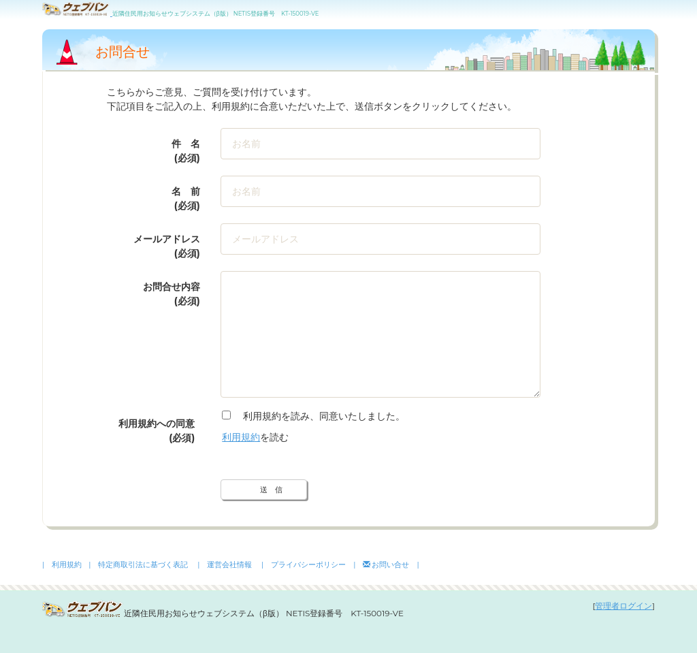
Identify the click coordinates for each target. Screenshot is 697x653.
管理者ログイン (623, 606)
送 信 (271, 489)
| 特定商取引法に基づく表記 (138, 564)
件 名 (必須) (186, 151)
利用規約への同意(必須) (156, 430)
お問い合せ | (391, 564)
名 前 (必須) (186, 198)
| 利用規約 (62, 564)
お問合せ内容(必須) (171, 294)
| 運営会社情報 (224, 564)
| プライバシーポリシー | (308, 564)
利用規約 (241, 437)
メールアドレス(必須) (166, 246)
